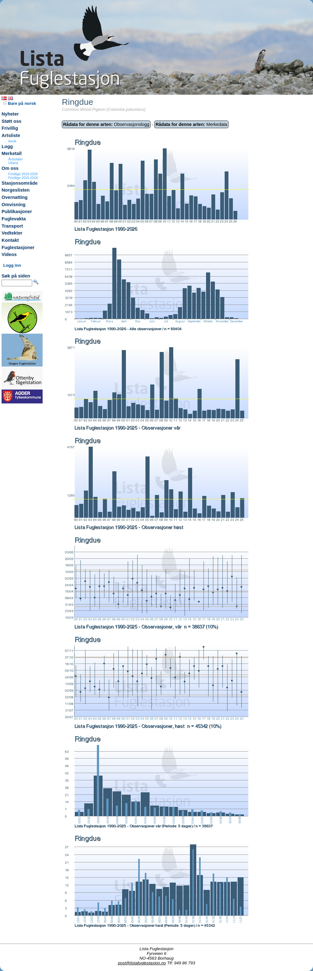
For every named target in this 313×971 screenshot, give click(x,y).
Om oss (10, 168)
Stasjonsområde (20, 183)
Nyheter (10, 113)
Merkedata (191, 124)
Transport (12, 226)
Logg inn (12, 265)
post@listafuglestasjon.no (142, 963)
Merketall (12, 153)
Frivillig (10, 128)
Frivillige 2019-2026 (23, 174)
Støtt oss (11, 121)
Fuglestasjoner (18, 247)
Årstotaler (15, 159)
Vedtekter (12, 232)
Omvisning (14, 204)
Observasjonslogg (106, 124)
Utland (13, 163)
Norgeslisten (16, 190)
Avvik (12, 141)
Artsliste (11, 135)
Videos (9, 254)
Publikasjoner (17, 211)
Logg (7, 146)
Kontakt (10, 240)
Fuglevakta (14, 218)
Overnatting (14, 197)
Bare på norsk (19, 103)
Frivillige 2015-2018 (23, 178)
